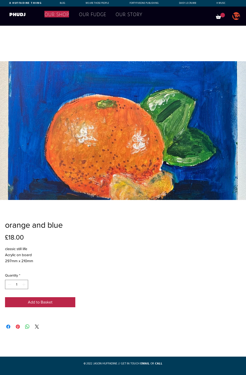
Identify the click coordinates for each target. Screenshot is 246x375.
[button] (220, 16)
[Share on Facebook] (8, 327)
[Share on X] (37, 327)
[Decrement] (9, 284)
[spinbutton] (16, 284)
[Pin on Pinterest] (18, 327)
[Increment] (24, 284)
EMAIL (145, 363)
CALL (158, 363)
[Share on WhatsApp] (27, 327)
